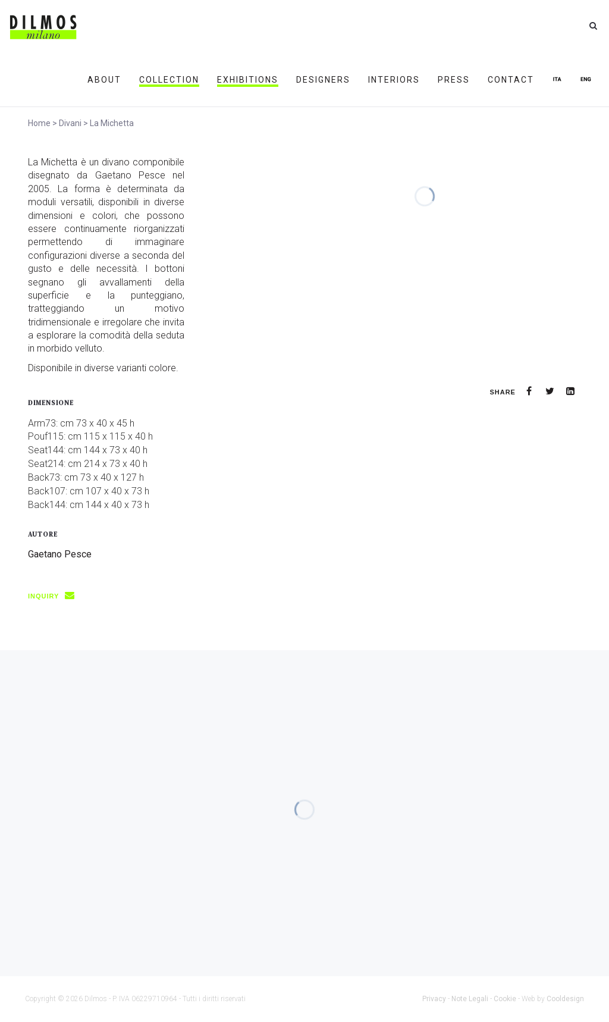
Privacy (434, 999)
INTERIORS (394, 79)
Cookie (505, 999)
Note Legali (469, 999)
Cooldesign (565, 999)
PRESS (454, 79)
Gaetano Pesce (60, 554)
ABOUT (104, 79)
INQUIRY (55, 596)
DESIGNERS (323, 79)
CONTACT (511, 79)
